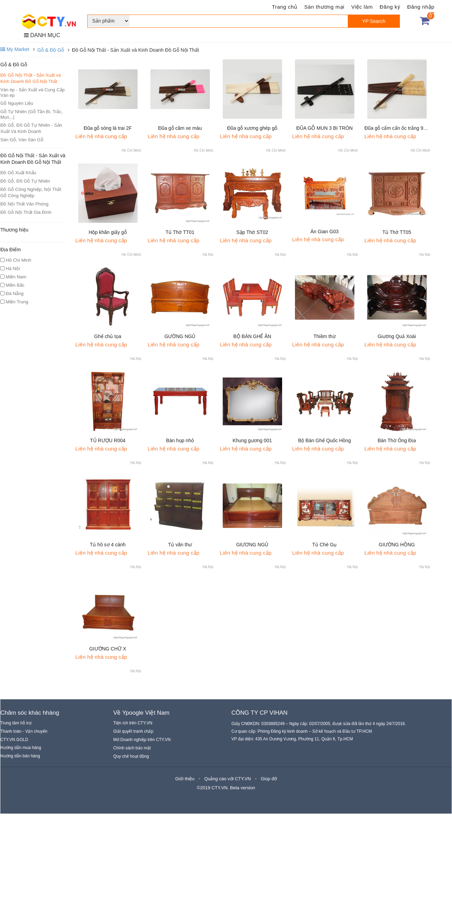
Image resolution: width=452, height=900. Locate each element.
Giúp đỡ (269, 778)
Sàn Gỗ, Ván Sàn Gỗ (21, 139)
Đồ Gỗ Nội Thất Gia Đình (25, 212)
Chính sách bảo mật (132, 748)
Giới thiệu (184, 778)
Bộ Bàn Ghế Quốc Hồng (324, 440)
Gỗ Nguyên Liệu (16, 103)
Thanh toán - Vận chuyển (23, 731)
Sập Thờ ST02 (252, 232)
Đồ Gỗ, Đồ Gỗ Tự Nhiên (25, 181)
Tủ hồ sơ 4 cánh (107, 544)
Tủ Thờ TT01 (180, 232)
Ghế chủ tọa (107, 336)
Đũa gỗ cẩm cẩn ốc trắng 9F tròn (400, 128)
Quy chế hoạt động (131, 756)
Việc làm (362, 7)
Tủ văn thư (180, 544)
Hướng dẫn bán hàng (20, 756)
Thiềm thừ (324, 336)
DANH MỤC (42, 35)
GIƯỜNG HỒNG (397, 544)
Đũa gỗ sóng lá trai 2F (108, 128)
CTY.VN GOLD (14, 739)
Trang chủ (284, 7)
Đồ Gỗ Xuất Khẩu (18, 172)
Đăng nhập (420, 7)
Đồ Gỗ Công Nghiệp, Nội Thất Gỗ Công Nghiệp (30, 192)
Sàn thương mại (324, 7)
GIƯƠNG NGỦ (252, 544)
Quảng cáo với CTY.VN (227, 778)
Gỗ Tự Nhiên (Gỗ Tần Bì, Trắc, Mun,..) (31, 114)
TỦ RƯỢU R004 (107, 440)
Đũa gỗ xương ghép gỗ (252, 128)
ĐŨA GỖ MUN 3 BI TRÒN (324, 128)
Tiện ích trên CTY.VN (132, 723)
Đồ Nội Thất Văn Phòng (24, 204)
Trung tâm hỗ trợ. (16, 723)
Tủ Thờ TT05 (397, 232)
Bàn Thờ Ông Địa (397, 440)
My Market (14, 49)
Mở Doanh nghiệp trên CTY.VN (142, 739)
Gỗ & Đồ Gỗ (50, 50)
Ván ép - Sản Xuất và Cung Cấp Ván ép (32, 92)
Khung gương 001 (252, 440)
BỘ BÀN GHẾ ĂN (252, 336)
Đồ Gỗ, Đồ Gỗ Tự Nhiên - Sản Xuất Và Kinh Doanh (31, 128)
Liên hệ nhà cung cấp (101, 136)
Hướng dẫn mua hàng (20, 747)
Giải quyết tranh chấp (133, 731)
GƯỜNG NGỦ (180, 336)
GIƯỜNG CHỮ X (107, 648)
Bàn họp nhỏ (180, 440)
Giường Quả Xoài (397, 336)
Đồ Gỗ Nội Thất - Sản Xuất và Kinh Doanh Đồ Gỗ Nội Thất (30, 78)
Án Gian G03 (325, 231)
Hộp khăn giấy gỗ (108, 232)
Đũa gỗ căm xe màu (180, 128)
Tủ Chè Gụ (324, 544)
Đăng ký (390, 7)
